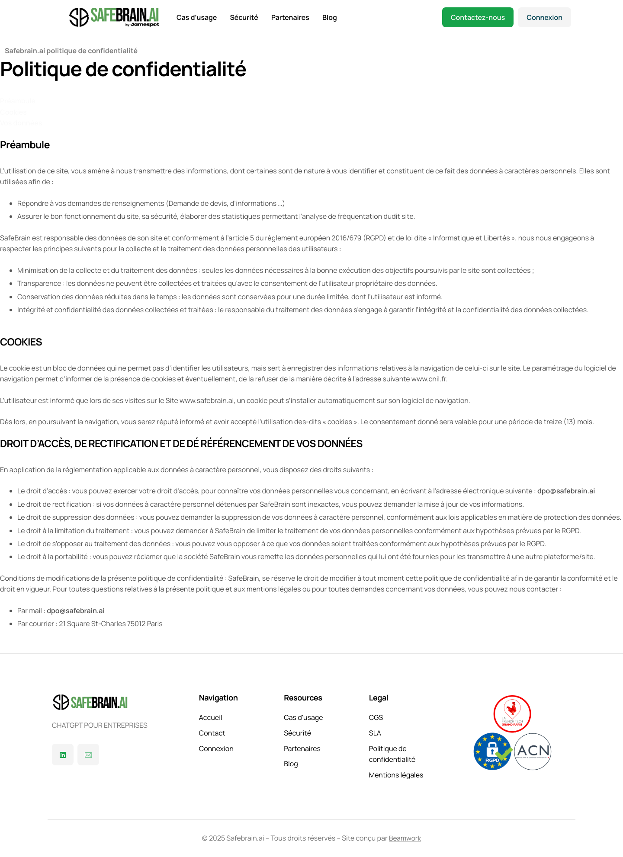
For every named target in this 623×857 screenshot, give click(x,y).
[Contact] (88, 754)
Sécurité (244, 17)
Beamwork (405, 838)
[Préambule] (17, 103)
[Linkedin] (63, 754)
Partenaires (290, 17)
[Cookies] (13, 114)
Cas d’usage (197, 17)
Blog (329, 17)
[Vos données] (21, 125)
